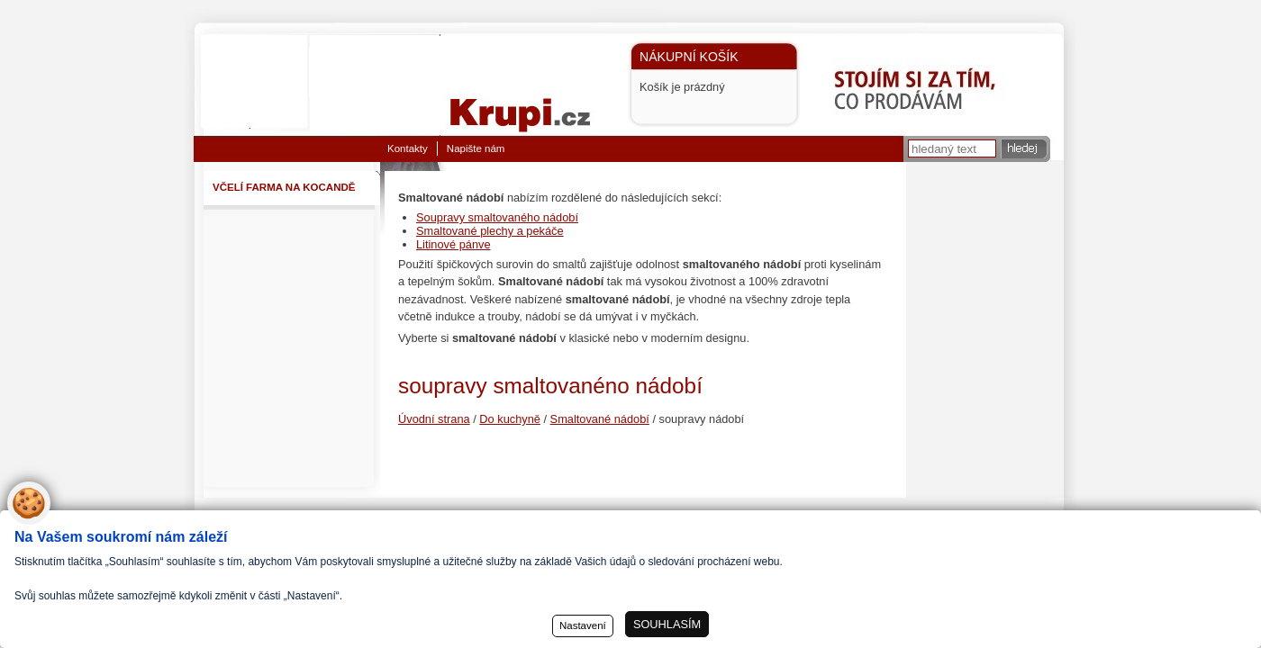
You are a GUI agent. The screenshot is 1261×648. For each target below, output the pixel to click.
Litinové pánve (453, 244)
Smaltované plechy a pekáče (490, 231)
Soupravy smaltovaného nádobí (497, 217)
